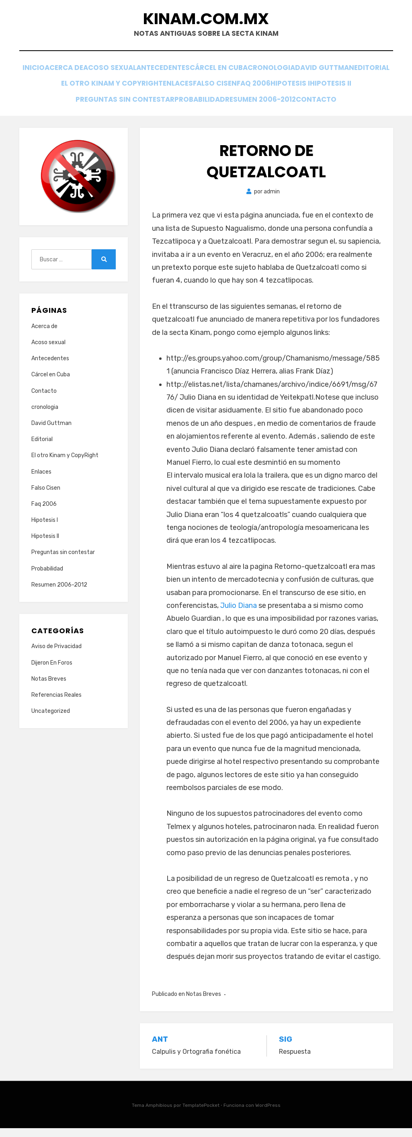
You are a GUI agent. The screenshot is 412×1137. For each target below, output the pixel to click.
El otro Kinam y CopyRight (194, 86)
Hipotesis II (112, 96)
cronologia (338, 75)
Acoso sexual (155, 75)
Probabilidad (268, 96)
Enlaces (266, 86)
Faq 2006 (359, 86)
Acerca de (102, 75)
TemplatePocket (200, 1114)
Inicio (62, 75)
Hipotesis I (64, 96)
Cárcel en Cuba (278, 75)
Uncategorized (50, 720)
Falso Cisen (312, 86)
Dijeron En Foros (51, 671)
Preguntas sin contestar (188, 96)
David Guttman (65, 86)
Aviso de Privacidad (56, 655)
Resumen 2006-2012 (335, 96)
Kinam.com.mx (206, 23)
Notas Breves (203, 1002)
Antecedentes (215, 75)
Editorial (120, 86)
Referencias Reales (56, 704)
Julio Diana (238, 614)
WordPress (268, 1114)
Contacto (206, 107)
